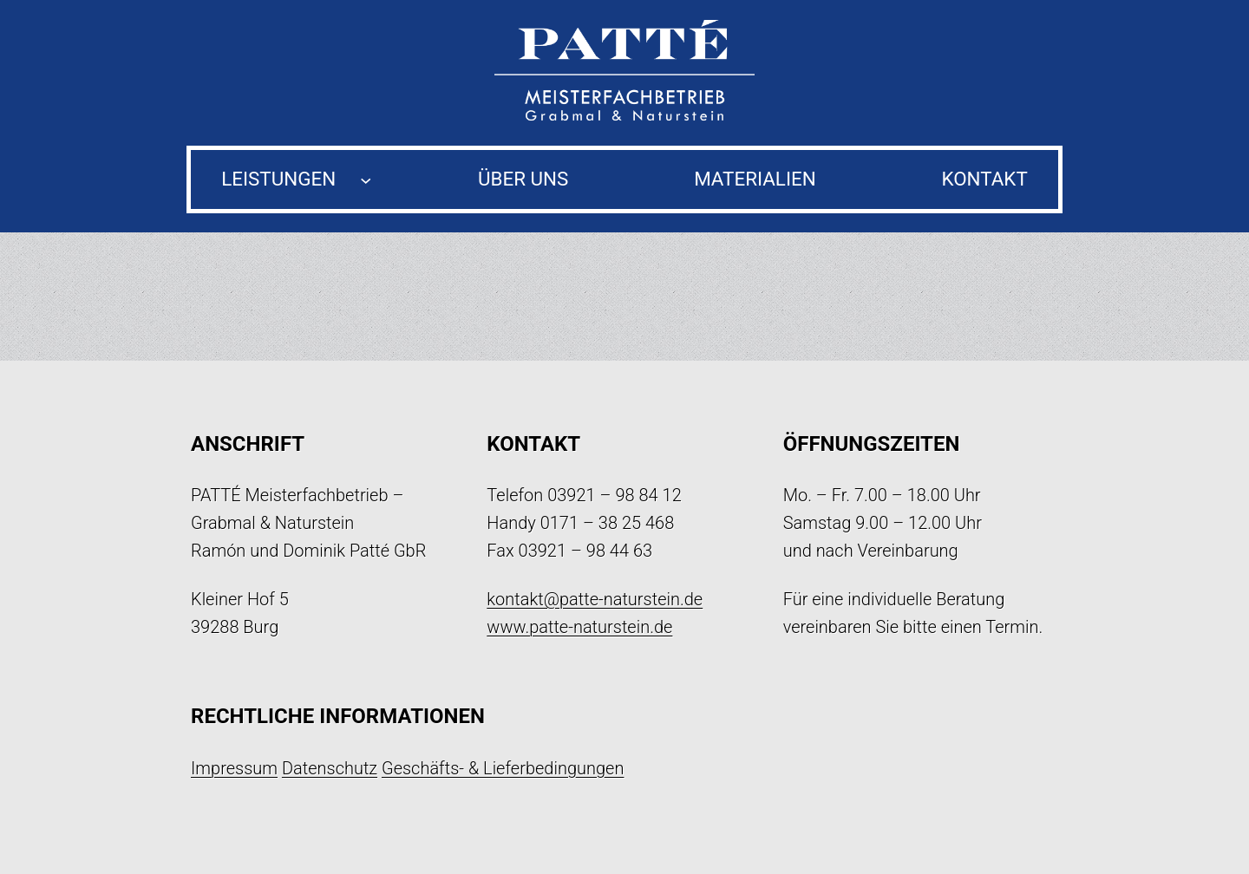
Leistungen (278, 178)
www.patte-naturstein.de (579, 626)
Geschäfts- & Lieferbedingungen (503, 768)
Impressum (234, 768)
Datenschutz (329, 768)
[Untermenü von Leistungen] (365, 179)
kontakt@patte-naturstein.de (595, 599)
